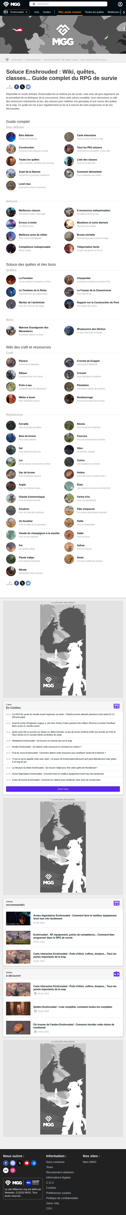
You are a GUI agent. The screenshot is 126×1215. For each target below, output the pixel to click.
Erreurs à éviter (28, 222)
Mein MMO (89, 1162)
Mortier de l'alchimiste (31, 302)
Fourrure (82, 436)
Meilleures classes (29, 210)
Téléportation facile (88, 247)
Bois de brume (27, 436)
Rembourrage (85, 397)
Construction (26, 147)
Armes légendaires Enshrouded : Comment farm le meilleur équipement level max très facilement (58, 774)
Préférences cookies (58, 1193)
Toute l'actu (63, 789)
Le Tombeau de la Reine (33, 290)
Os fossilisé (26, 521)
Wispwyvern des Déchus (91, 329)
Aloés (80, 557)
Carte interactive (86, 135)
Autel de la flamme (29, 171)
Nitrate (23, 569)
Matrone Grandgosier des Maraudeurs (33, 329)
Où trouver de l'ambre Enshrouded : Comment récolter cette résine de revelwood (73, 1026)
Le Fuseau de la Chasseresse (94, 290)
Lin (21, 460)
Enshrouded (17, 60)
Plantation (83, 385)
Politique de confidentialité (62, 1198)
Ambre (81, 472)
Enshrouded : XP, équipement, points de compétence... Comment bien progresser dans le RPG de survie (73, 936)
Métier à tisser (27, 397)
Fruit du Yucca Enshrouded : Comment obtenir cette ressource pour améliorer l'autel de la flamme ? (59, 753)
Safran (81, 545)
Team (49, 1167)
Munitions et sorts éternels (92, 222)
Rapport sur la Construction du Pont (98, 302)
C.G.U (50, 1182)
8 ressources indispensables (93, 210)
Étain (80, 484)
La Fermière (26, 278)
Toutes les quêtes (29, 159)
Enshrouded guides (33, 60)
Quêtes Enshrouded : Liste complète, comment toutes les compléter (72, 1007)
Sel (21, 448)
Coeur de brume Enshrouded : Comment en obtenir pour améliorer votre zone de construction (56, 780)
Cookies (51, 1187)
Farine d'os (83, 497)
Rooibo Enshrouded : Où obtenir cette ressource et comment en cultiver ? (47, 747)
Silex (80, 448)
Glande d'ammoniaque (32, 497)
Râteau (23, 373)
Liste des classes (87, 159)
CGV (49, 1208)
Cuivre (81, 460)
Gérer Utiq (52, 1203)
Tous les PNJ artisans (89, 147)
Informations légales (58, 1177)
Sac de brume (27, 472)
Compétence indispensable (34, 247)
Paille (80, 521)
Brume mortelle (86, 234)
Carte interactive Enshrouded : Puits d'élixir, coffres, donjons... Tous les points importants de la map (75, 955)
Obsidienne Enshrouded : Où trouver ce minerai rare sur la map (42, 741)
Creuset (81, 373)
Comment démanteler (89, 171)
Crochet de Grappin (88, 361)
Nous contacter (55, 1162)
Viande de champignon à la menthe (39, 533)
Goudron (24, 509)
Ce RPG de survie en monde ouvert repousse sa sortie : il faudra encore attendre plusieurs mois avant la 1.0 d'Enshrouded (63, 715)
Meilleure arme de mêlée (33, 234)
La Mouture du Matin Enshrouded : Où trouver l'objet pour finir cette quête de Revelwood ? (54, 768)
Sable (80, 533)
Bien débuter (26, 135)
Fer (21, 545)
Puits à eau (25, 385)
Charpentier (84, 278)
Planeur (23, 361)
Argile (22, 484)
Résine (81, 424)
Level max (25, 184)
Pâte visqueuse (86, 509)
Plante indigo (26, 557)
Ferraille (23, 424)
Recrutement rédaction (60, 1172)
